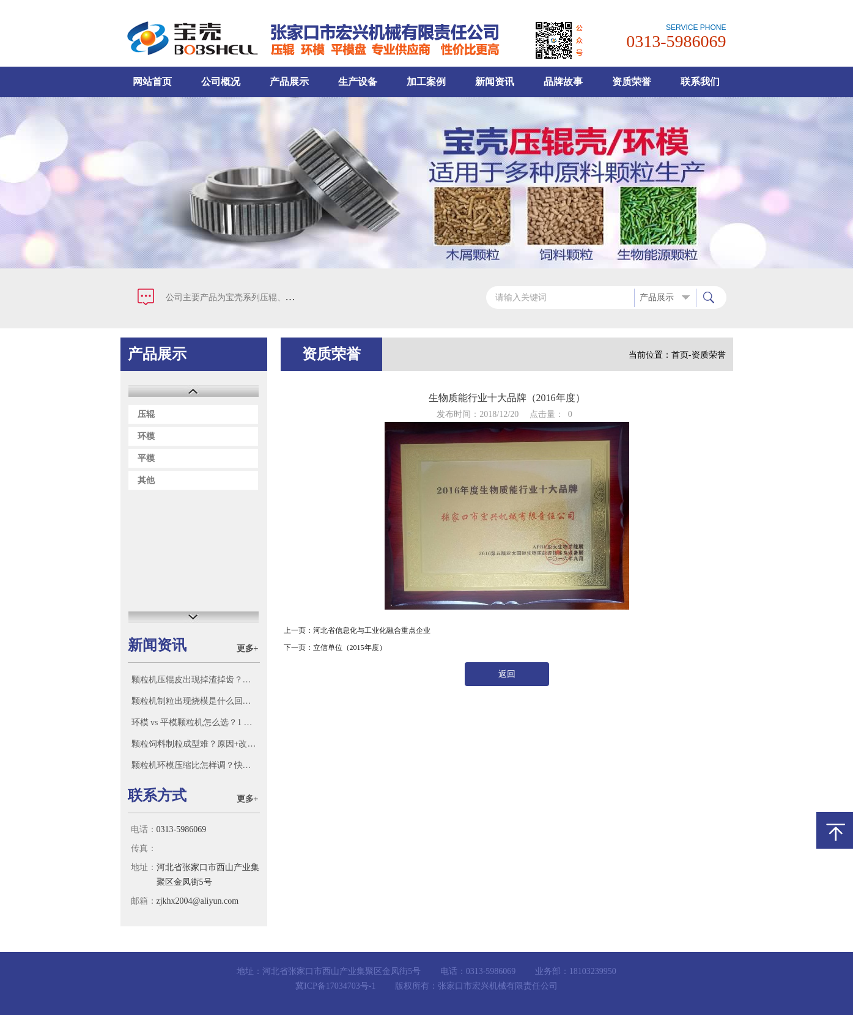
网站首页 (152, 81)
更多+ (248, 648)
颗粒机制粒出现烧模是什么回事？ (195, 701)
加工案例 (426, 81)
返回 (506, 674)
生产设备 (357, 81)
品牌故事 (563, 81)
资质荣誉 (631, 81)
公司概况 (220, 81)
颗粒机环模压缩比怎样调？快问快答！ (195, 765)
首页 (680, 355)
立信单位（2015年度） (349, 647)
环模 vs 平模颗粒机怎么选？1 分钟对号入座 (195, 722)
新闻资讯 (494, 81)
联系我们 (700, 81)
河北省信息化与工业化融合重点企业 (371, 630)
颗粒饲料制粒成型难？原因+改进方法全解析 (195, 743)
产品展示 (289, 81)
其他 (146, 480)
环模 (146, 436)
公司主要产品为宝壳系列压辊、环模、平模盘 (251, 297)
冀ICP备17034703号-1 (335, 986)
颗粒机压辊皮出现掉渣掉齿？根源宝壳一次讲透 (195, 679)
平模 (146, 458)
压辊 (146, 414)
